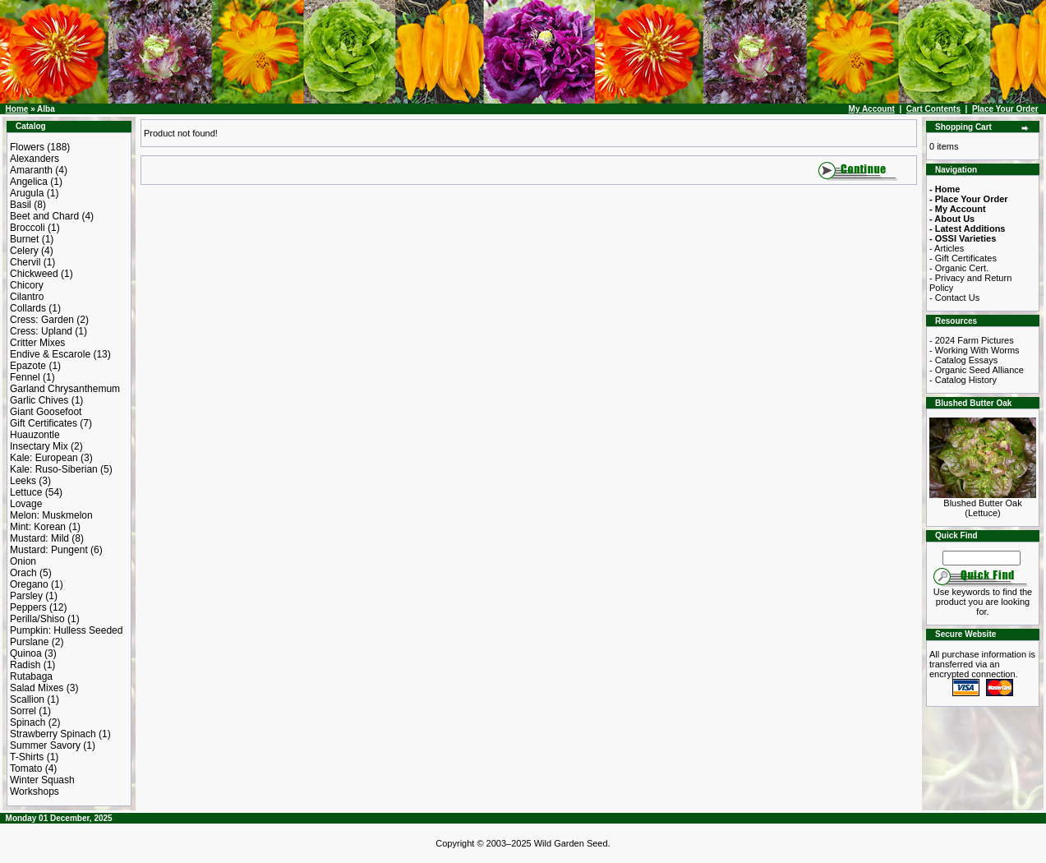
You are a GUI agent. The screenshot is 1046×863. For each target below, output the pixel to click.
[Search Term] (981, 558)
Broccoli (27, 227)
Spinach (27, 722)
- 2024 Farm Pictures (971, 340)
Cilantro (27, 296)
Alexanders (34, 158)
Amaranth (31, 170)
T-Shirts (27, 757)
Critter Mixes (37, 342)
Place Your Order (1005, 108)
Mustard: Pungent (49, 550)
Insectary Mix (39, 446)
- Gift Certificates (963, 258)
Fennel (25, 377)
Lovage (26, 504)
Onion (23, 561)
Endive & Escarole (50, 354)
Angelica (29, 181)
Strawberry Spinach (53, 734)
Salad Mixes (36, 688)
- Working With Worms (974, 350)
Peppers (28, 607)
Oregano (29, 584)
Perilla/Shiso (37, 619)
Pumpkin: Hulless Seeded (66, 630)
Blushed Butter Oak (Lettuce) (982, 504)
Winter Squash (42, 780)
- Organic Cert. (958, 268)
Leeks (23, 481)
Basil (20, 204)
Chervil (25, 262)
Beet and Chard (44, 216)
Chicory (27, 285)
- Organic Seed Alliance (976, 370)
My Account (872, 108)
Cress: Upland (41, 331)
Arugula (27, 193)
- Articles (946, 248)
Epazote (28, 366)
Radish (25, 665)
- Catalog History (963, 380)
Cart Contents (933, 108)
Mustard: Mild (39, 538)
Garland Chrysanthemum (65, 389)
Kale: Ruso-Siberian (54, 469)
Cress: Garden (42, 319)
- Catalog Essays (963, 360)
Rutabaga (31, 676)
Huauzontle (35, 435)
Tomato (26, 768)
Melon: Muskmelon (51, 515)
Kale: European (44, 458)
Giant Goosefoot (45, 412)
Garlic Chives (39, 400)
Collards (28, 308)
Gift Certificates (43, 423)
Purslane (29, 642)
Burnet (24, 239)
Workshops (34, 791)
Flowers (27, 147)
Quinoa (26, 653)
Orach (23, 573)
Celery (24, 250)
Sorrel (23, 711)
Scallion (27, 699)
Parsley (26, 596)
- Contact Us (954, 297)
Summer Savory (45, 745)
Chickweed (34, 273)
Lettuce (26, 492)
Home (17, 108)
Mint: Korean (38, 527)
